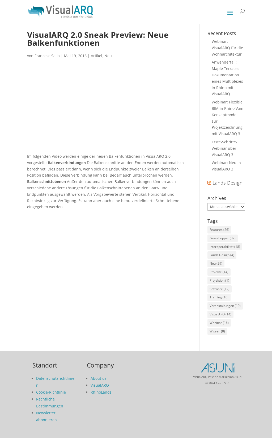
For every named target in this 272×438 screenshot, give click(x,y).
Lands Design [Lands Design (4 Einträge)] (222, 255)
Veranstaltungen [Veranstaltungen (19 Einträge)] (225, 305)
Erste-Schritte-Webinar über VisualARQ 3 (224, 148)
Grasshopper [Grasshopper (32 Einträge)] (223, 238)
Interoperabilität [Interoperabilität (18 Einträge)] (225, 246)
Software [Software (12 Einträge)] (220, 289)
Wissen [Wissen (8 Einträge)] (217, 331)
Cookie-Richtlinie (51, 392)
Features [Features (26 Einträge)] (219, 229)
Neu (108, 55)
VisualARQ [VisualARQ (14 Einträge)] (220, 314)
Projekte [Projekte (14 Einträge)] (219, 272)
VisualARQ (100, 385)
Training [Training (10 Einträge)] (219, 297)
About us (99, 378)
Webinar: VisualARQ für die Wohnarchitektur (227, 48)
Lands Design (227, 183)
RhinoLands (101, 392)
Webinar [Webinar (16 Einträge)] (219, 322)
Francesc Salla (47, 55)
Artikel (96, 55)
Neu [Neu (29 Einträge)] (216, 263)
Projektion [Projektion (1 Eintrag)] (219, 280)
